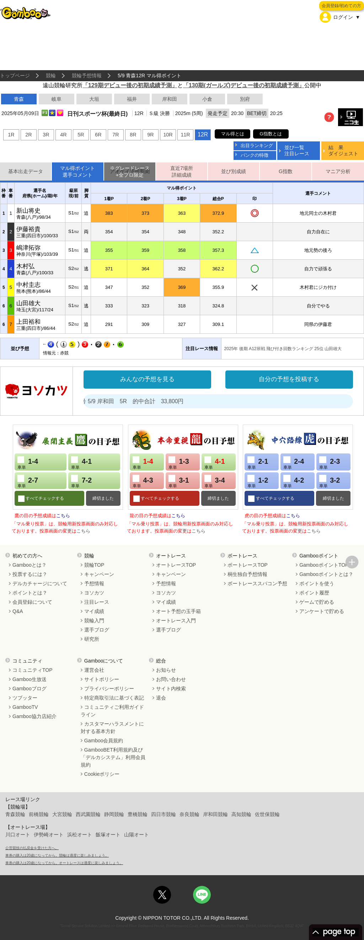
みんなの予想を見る (147, 379)
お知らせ (166, 670)
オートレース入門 (176, 620)
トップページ (15, 75)
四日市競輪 (163, 814)
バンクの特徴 (254, 155)
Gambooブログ (29, 688)
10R (167, 134)
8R (133, 134)
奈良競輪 (189, 814)
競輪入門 (94, 620)
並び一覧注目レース (296, 150)
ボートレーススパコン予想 (257, 583)
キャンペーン (99, 574)
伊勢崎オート (49, 834)
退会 (161, 698)
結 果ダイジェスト (343, 150)
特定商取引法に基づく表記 (114, 698)
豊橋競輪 (138, 814)
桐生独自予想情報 (247, 574)
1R (11, 134)
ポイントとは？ (29, 593)
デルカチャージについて (39, 583)
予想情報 (94, 583)
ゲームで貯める (316, 602)
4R (63, 134)
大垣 (94, 99)
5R (80, 134)
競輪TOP (94, 565)
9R (150, 134)
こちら (63, 515)
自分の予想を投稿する (289, 379)
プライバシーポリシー (109, 688)
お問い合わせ (171, 679)
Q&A (17, 611)
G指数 (286, 171)
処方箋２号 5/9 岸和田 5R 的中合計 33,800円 (134, 401)
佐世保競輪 (267, 814)
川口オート (17, 834)
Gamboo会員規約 (103, 740)
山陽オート (136, 834)
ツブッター (24, 698)
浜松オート (79, 834)
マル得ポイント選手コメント (77, 171)
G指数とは (271, 133)
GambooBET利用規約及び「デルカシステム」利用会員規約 (113, 757)
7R (115, 134)
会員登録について (32, 602)
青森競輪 (15, 814)
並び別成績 (233, 171)
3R (46, 134)
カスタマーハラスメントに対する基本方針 (112, 727)
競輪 (51, 75)
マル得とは (232, 133)
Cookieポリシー (102, 774)
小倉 (207, 99)
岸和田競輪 (215, 814)
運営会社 (94, 670)
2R (28, 134)
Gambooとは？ (29, 565)
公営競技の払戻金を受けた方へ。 (32, 848)
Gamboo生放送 (29, 679)
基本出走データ (25, 171)
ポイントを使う (316, 583)
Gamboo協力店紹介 (34, 716)
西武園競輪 (88, 814)
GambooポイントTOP (323, 565)
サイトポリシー (101, 679)
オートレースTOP (176, 565)
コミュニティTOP (32, 670)
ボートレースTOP (248, 565)
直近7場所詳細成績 (181, 171)
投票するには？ (29, 574)
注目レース (96, 602)
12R (203, 134)
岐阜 (56, 99)
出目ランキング (257, 145)
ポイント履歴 (314, 593)
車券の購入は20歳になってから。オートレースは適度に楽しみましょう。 (64, 863)
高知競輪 (241, 814)
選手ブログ (96, 630)
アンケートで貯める (321, 611)
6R (98, 134)
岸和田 (169, 99)
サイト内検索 (171, 688)
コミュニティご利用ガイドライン (112, 710)
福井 (132, 99)
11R (185, 134)
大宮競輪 (62, 814)
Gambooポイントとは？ (326, 574)
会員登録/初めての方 (341, 5)
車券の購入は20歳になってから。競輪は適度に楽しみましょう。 (57, 855)
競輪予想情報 (87, 75)
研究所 (91, 639)
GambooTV (25, 707)
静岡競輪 (114, 814)
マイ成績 (94, 611)
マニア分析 (338, 171)
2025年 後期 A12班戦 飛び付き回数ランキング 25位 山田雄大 (283, 348)
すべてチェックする (44, 498)
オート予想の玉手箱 (178, 611)
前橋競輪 (39, 814)
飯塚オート (108, 834)
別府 (245, 99)
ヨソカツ (94, 593)
